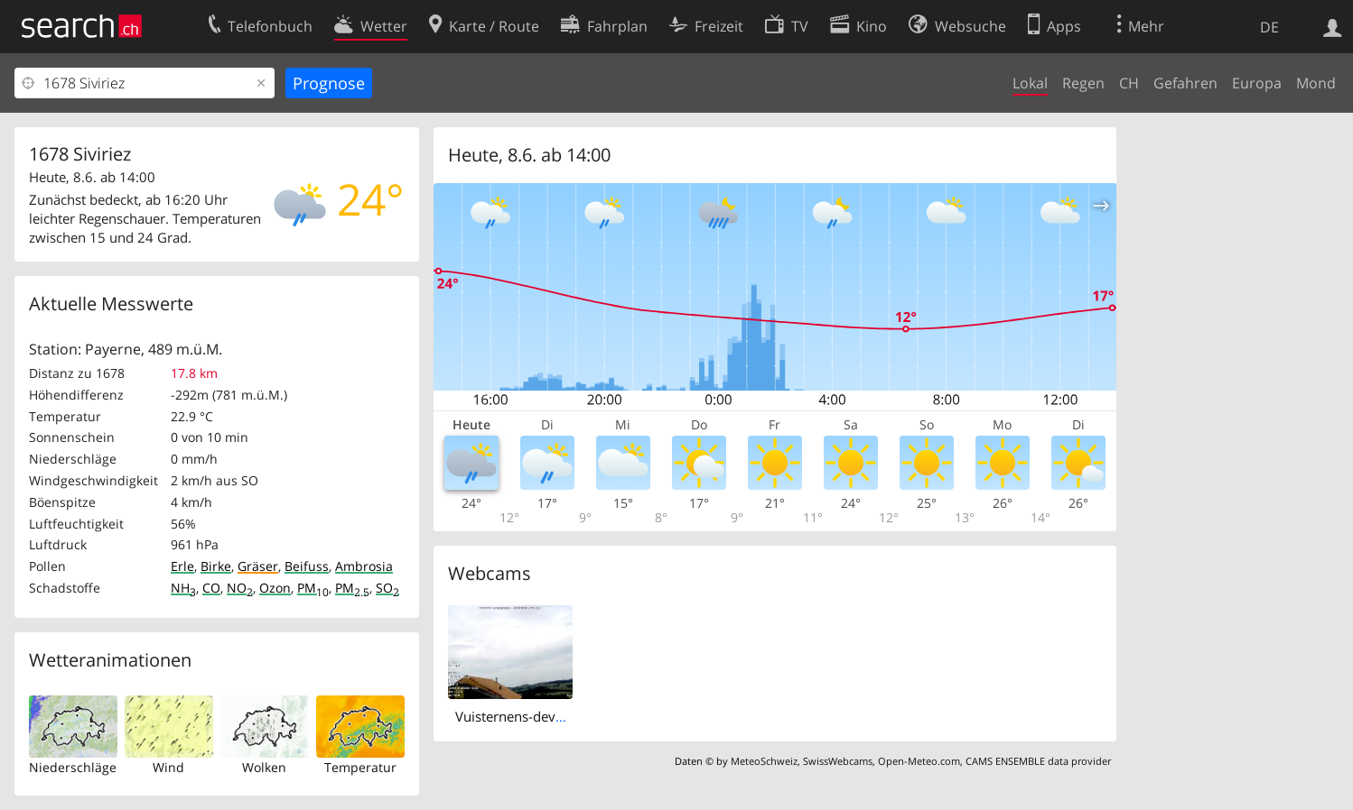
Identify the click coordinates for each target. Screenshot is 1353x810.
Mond (1316, 83)
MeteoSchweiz (764, 761)
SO (387, 587)
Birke (216, 566)
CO (211, 587)
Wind (168, 767)
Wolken (264, 767)
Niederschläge (73, 767)
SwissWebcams (837, 761)
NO (240, 587)
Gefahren (1185, 83)
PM (313, 587)
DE (1269, 27)
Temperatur (360, 767)
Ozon (275, 587)
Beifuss (307, 566)
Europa (1257, 83)
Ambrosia (364, 566)
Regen (1083, 83)
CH (1129, 83)
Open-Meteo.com (919, 761)
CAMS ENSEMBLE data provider (1038, 761)
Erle (182, 566)
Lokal (1030, 83)
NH (183, 587)
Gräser (258, 566)
